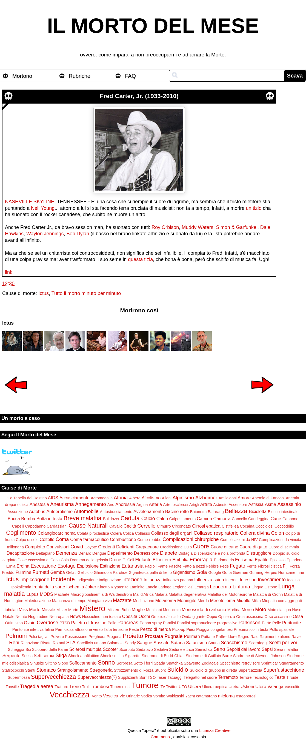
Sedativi (161, 649)
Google (214, 572)
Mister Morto (67, 610)
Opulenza (226, 616)
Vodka (146, 696)
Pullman (192, 636)
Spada (159, 663)
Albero (135, 498)
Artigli (194, 504)
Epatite (261, 559)
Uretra (233, 687)
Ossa (298, 616)
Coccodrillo (284, 526)
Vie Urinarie (129, 696)
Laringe (164, 587)
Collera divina (255, 533)
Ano (111, 504)
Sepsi (267, 649)
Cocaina (247, 526)
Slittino (51, 663)
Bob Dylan (77, 233)
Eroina (22, 565)
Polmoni (16, 635)
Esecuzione (43, 566)
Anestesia (39, 504)
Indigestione (87, 580)
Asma (270, 504)
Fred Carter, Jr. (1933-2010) (139, 96)
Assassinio (289, 504)
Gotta (227, 572)
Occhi (144, 616)
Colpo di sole (27, 539)
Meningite (186, 600)
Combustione (123, 539)
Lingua (257, 587)
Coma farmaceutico (89, 539)
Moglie (138, 609)
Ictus (43, 293)
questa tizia (140, 259)
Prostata (154, 636)
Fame (163, 566)
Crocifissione (171, 547)
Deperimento (120, 553)
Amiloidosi (228, 498)
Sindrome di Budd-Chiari (163, 656)
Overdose (47, 622)
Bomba (28, 518)
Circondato (181, 526)
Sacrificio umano (91, 643)
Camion (204, 518)
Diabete (168, 553)
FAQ (130, 76)
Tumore (144, 685)
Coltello (47, 539)
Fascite (175, 566)
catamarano (206, 696)
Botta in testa (49, 518)
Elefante (143, 559)
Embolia (180, 559)
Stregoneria (101, 670)
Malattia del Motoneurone (229, 594)
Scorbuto (127, 649)
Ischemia (75, 586)
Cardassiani (57, 526)
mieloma (226, 695)
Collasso (142, 533)
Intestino (248, 579)
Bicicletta (258, 511)
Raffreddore (226, 636)
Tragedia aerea (36, 686)
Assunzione (17, 511)
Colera (116, 533)
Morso (248, 609)
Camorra (222, 518)
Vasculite (292, 687)
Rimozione (30, 643)
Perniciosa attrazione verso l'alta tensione (91, 629)
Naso (296, 610)
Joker (90, 586)
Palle (112, 623)
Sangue (144, 642)
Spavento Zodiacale (201, 663)
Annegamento (90, 504)
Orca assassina (249, 616)
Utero (260, 686)
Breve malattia (82, 518)
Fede (224, 566)
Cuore (201, 546)
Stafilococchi (13, 670)
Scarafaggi (258, 643)
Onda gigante (193, 616)
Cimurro (164, 526)
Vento (97, 696)
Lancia (151, 587)
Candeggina (259, 519)
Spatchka (174, 663)
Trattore (61, 687)
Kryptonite (119, 587)
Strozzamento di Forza (133, 670)
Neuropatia (58, 616)
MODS (46, 594)
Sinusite (37, 663)
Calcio (148, 518)
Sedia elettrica (181, 649)
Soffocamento (83, 662)
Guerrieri (240, 572)
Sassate (161, 642)
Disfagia (185, 553)
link (8, 272)
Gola (201, 572)
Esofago (67, 566)
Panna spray (151, 623)
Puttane (208, 636)
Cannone (290, 519)
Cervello (146, 526)
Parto (266, 623)
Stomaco (46, 670)
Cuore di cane (224, 546)
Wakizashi (175, 696)
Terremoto (228, 677)
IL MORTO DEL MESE (153, 25)
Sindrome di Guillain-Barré (209, 656)
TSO (152, 677)
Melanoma (165, 600)
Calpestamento (182, 519)
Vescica (110, 695)
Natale (9, 616)
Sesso (27, 656)
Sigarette (133, 656)
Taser (161, 677)
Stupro (160, 670)
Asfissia (256, 504)
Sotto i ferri (143, 663)
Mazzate (122, 600)
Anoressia (125, 504)
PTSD (64, 623)
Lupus (33, 594)
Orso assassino (277, 616)
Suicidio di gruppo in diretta (213, 670)
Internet (232, 580)
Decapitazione (21, 553)
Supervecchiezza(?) (97, 677)
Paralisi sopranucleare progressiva (207, 623)
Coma (62, 539)
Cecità (130, 525)
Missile (48, 609)
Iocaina (293, 580)
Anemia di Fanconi (268, 498)
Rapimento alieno (275, 636)
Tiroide (292, 677)
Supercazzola (250, 670)
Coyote (91, 547)
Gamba (57, 572)
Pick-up (178, 629)
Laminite (137, 587)
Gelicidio (85, 572)
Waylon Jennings (45, 233)
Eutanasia (133, 566)
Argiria (142, 504)
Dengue (99, 553)
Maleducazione (37, 601)
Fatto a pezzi (193, 566)
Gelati (71, 572)
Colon (277, 533)
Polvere (57, 636)
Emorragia (201, 559)
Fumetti (41, 572)
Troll (85, 687)
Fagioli (150, 566)
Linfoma (241, 586)
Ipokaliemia (21, 587)
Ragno (243, 636)
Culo (188, 547)
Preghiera (96, 636)
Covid (77, 546)
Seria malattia (286, 649)
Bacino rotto (177, 511)
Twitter (172, 687)
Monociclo (172, 610)
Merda (203, 601)
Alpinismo (183, 497)
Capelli (18, 526)
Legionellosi (183, 587)
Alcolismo (151, 497)
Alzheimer (206, 497)
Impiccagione (34, 579)
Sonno (106, 662)
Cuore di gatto (253, 546)
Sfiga (61, 655)
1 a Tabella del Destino (27, 498)
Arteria (155, 504)
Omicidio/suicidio (166, 616)
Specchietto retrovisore (240, 663)
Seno (219, 649)
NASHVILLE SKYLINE (29, 201)
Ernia (11, 566)
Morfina (234, 610)
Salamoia (115, 643)
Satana (178, 642)
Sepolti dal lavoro (244, 649)
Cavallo (115, 526)
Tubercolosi (120, 687)
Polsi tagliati (39, 636)
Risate (46, 643)
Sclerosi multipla (85, 649)
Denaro (84, 553)
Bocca (14, 518)
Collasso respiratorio (216, 533)
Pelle (276, 623)
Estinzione (110, 565)
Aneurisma (62, 504)
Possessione (76, 636)
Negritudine (38, 616)
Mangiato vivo (99, 601)
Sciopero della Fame (50, 649)
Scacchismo (234, 642)
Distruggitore (258, 553)
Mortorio (22, 76)
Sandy (130, 643)
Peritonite (291, 622)
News (75, 616)
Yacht (190, 696)
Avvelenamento (148, 511)
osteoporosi (246, 696)
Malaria (161, 594)
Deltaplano (45, 553)
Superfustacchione (283, 670)
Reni (14, 642)
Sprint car (269, 663)
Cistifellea (230, 526)
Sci (28, 649)
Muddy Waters (197, 227)
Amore (244, 497)
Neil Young (43, 208)
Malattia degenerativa (188, 594)
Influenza (153, 579)
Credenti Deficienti (116, 546)
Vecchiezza (70, 694)
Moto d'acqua (279, 610)
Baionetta (198, 511)
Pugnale (173, 636)
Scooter (110, 649)
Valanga (275, 686)
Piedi (190, 629)
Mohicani (154, 610)
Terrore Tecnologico (256, 677)
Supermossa (19, 677)
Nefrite (21, 616)
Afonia (121, 497)
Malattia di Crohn (268, 594)
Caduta (130, 518)
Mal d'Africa (143, 594)
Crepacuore (147, 546)
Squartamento (291, 663)
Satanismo (196, 642)
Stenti (30, 670)
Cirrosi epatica (206, 525)
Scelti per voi (283, 642)
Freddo (8, 572)
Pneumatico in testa (251, 629)
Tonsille (12, 687)
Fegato (237, 566)
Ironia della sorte (48, 586)
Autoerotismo (60, 511)
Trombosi (100, 686)
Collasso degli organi (171, 533)
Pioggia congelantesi (214, 629)
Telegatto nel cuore (200, 677)
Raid (254, 636)
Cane (276, 518)
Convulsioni (57, 546)
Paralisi (169, 623)
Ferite (252, 566)
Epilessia (278, 560)
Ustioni (247, 686)
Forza (295, 566)
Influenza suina (209, 579)
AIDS (53, 497)
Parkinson (250, 622)
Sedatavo (144, 649)
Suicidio (177, 669)
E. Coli (128, 560)
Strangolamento (72, 670)
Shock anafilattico (83, 656)
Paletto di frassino (89, 622)
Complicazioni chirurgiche (190, 539)
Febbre (212, 566)
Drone (115, 559)
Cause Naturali (88, 525)
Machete (61, 594)
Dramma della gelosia (89, 560)
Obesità (129, 616)
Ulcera (194, 686)
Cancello (239, 519)
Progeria (114, 636)
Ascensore (237, 504)
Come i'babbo (149, 539)
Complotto (35, 546)
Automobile (86, 511)
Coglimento (21, 532)
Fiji (285, 565)
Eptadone (295, 560)
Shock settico (112, 656)
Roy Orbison (165, 227)
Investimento (272, 579)
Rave (296, 636)
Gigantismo (184, 572)
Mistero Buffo (119, 610)
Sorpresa (124, 663)
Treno (75, 686)
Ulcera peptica (214, 687)
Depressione (146, 553)
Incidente (63, 579)
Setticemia (44, 655)
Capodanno (35, 526)
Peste (134, 629)
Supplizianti (128, 677)
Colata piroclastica (93, 533)
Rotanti (59, 643)
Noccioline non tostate (101, 616)
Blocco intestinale (283, 511)
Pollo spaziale (282, 629)
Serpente (11, 655)
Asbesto (220, 504)
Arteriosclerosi (175, 504)
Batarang (216, 511)
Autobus (37, 511)
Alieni (166, 498)
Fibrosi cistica (270, 566)
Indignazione (110, 580)
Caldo (162, 518)
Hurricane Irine (291, 572)
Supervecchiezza (53, 676)
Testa (279, 677)
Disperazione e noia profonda (219, 553)
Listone (270, 587)
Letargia (202, 587)
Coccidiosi (264, 526)
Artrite (206, 504)
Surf (142, 677)
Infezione (132, 579)
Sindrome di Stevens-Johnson (259, 656)
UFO (183, 687)
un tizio (254, 208)
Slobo (63, 663)
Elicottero (162, 559)
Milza (256, 601)
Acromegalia (102, 498)
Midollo (243, 600)
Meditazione (143, 601)
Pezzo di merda (155, 629)
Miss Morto (29, 609)
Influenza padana (178, 580)
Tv (163, 687)
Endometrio (224, 560)
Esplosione (88, 565)
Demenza (66, 553)
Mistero (92, 608)
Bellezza (236, 511)
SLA (71, 642)
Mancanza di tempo (69, 601)
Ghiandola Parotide (110, 572)
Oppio (212, 616)
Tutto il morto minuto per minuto (86, 293)
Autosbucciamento (116, 511)
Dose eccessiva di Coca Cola (43, 560)
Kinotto (104, 587)
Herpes (270, 572)
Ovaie (29, 622)
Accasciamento (74, 497)
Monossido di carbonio (204, 609)
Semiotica (203, 649)
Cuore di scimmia (283, 547)
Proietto (133, 635)
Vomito (159, 696)
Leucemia (220, 586)
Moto (260, 609)
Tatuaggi (175, 677)
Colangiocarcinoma (57, 533)
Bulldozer (111, 519)
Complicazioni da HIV (239, 539)
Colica (128, 533)
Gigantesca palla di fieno (150, 572)
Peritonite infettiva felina (33, 629)
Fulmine (24, 572)
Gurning (256, 572)
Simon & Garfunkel (237, 227)
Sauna (214, 643)
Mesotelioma (222, 600)
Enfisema (244, 559)
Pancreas (128, 622)
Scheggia (16, 649)
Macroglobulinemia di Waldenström (101, 594)
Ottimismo (14, 623)
